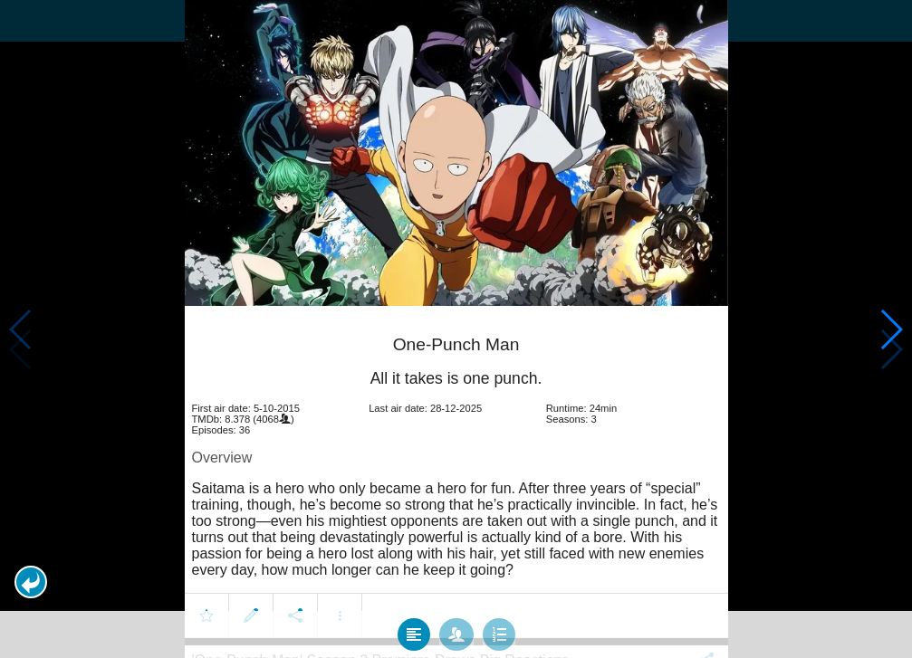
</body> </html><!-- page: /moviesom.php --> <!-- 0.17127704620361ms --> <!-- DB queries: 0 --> (456, 329)
